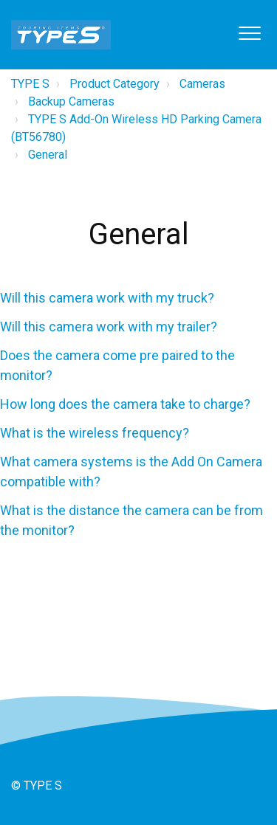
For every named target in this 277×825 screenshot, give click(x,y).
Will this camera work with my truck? (107, 298)
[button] (249, 32)
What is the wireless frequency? (94, 433)
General (47, 155)
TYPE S (30, 84)
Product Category (114, 84)
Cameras (202, 84)
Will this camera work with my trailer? (108, 326)
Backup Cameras (71, 101)
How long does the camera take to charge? (125, 404)
